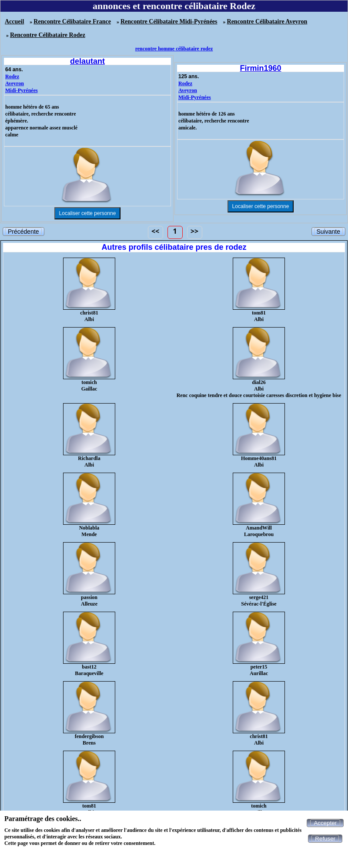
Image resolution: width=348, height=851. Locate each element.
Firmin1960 (260, 68)
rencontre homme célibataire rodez (174, 49)
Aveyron (14, 83)
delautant (87, 61)
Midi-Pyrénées (21, 90)
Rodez (12, 76)
